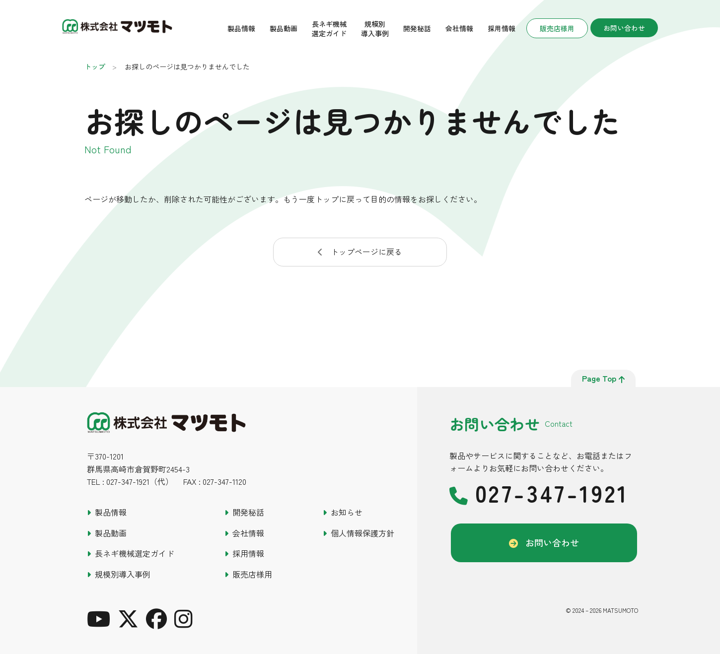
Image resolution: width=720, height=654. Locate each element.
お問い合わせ (624, 28)
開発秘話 (417, 28)
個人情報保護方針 (362, 533)
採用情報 (501, 28)
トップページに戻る (366, 252)
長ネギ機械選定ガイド (329, 28)
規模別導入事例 (375, 28)
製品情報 (241, 28)
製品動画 (283, 28)
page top (603, 378)
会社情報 (459, 28)
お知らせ (346, 512)
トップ (94, 66)
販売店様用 (557, 28)
